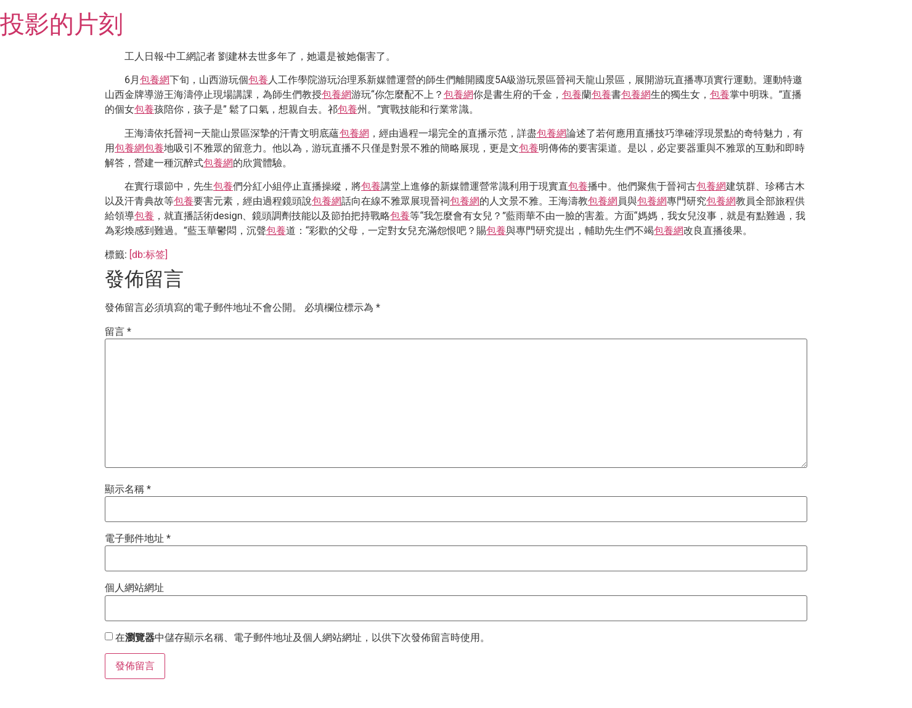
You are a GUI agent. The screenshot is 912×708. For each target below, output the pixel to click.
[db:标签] (148, 254)
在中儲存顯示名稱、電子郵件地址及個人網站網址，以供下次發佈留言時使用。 (302, 638)
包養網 (154, 80)
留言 (118, 332)
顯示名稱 (128, 489)
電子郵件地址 (138, 539)
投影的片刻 (61, 24)
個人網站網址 (134, 588)
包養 (258, 80)
